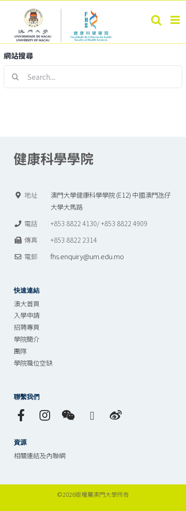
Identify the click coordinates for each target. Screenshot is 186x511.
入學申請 (26, 315)
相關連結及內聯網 (39, 455)
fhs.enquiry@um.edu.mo (87, 256)
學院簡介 (26, 339)
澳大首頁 (26, 303)
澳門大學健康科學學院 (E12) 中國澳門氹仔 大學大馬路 (111, 200)
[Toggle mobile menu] (175, 19)
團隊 (20, 350)
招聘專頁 (26, 327)
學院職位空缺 (33, 362)
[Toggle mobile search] (156, 19)
